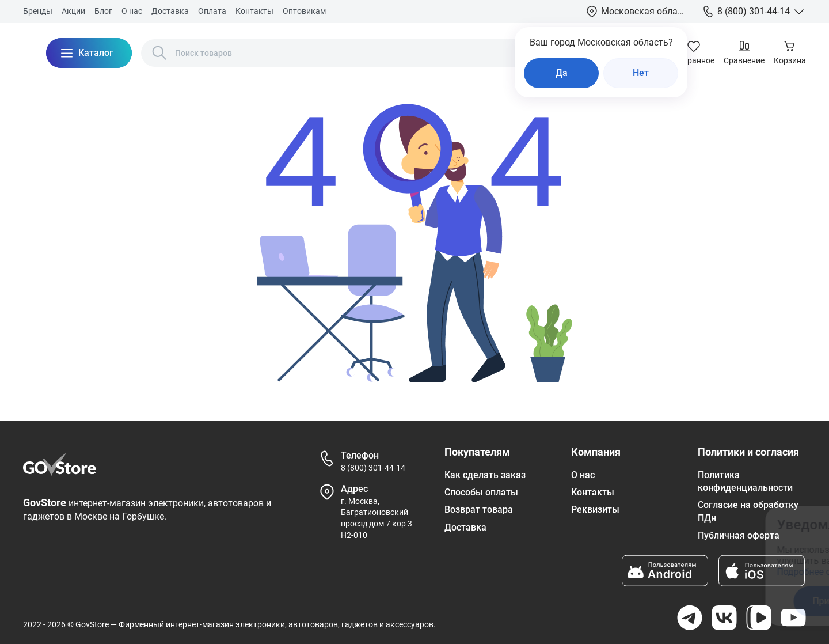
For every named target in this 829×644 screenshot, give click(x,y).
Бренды (37, 11)
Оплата (212, 11)
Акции (73, 11)
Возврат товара (478, 509)
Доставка (170, 11)
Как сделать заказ (485, 474)
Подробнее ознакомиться (618, 571)
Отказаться (707, 601)
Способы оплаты (481, 492)
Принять (616, 601)
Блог (103, 11)
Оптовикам (304, 11)
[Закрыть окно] (768, 522)
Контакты (254, 11)
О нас (131, 11)
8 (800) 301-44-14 (373, 467)
